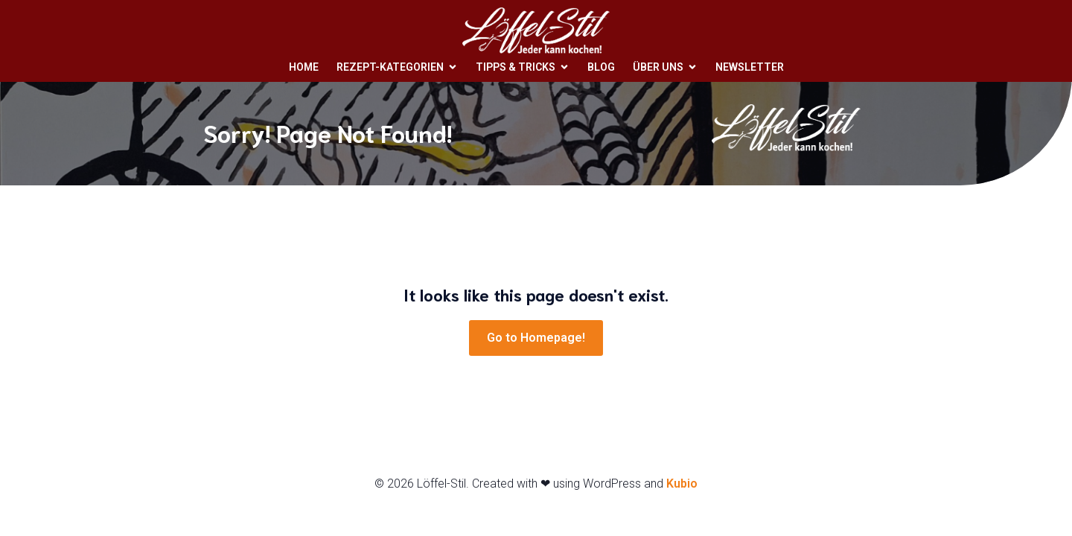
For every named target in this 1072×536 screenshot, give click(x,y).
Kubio (682, 483)
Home (304, 66)
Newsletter (749, 66)
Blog (601, 66)
